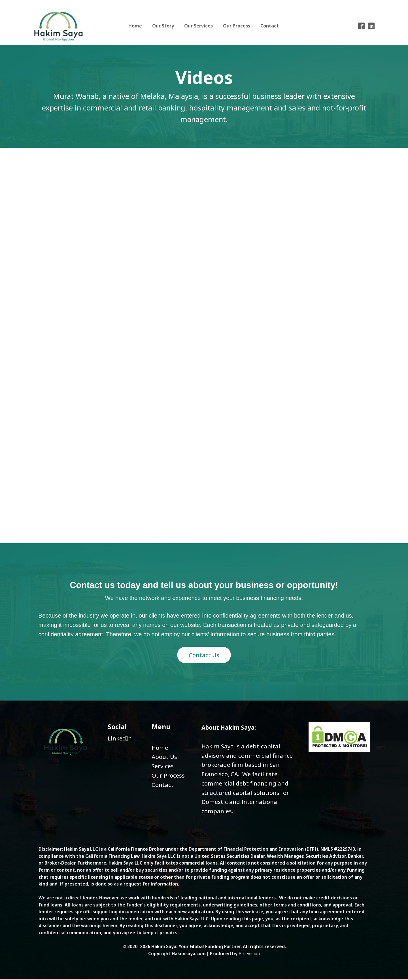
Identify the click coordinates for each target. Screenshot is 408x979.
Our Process (168, 775)
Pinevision (249, 954)
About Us (164, 757)
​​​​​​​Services (163, 766)
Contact (163, 785)
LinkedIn (120, 738)
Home (160, 748)
